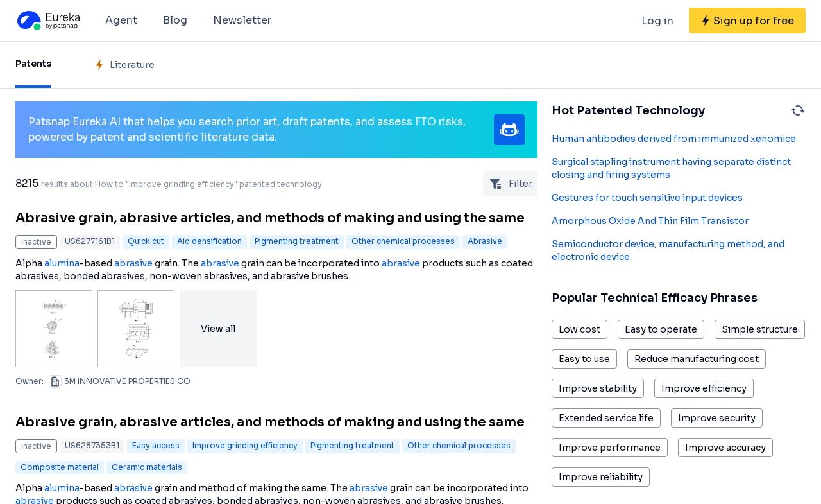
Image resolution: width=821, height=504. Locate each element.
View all (218, 329)
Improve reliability (601, 477)
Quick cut (146, 241)
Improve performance (610, 447)
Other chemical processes (403, 241)
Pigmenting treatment (297, 241)
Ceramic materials (147, 467)
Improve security (717, 418)
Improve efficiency (704, 388)
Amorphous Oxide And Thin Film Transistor (650, 221)
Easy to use (584, 359)
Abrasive (485, 241)
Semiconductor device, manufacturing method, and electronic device (668, 250)
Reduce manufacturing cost (696, 359)
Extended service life (606, 418)
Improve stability (598, 388)
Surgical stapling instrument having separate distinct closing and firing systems (671, 168)
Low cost (579, 329)
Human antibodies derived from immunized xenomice (674, 138)
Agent (121, 20)
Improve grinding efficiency (245, 445)
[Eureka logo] (47, 20)
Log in (657, 21)
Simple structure (760, 329)
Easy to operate (661, 329)
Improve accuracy (725, 447)
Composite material (60, 467)
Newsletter (242, 20)
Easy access (156, 445)
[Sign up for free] (747, 20)
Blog (175, 20)
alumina (62, 263)
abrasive (133, 263)
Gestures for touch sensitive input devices (647, 198)
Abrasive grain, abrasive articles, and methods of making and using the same (270, 218)
